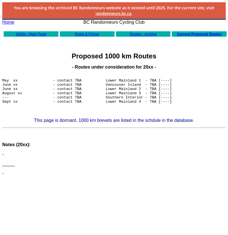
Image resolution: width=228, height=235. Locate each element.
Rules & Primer (87, 34)
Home (8, 22)
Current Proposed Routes (199, 34)
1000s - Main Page (31, 34)
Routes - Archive (143, 34)
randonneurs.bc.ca (113, 13)
